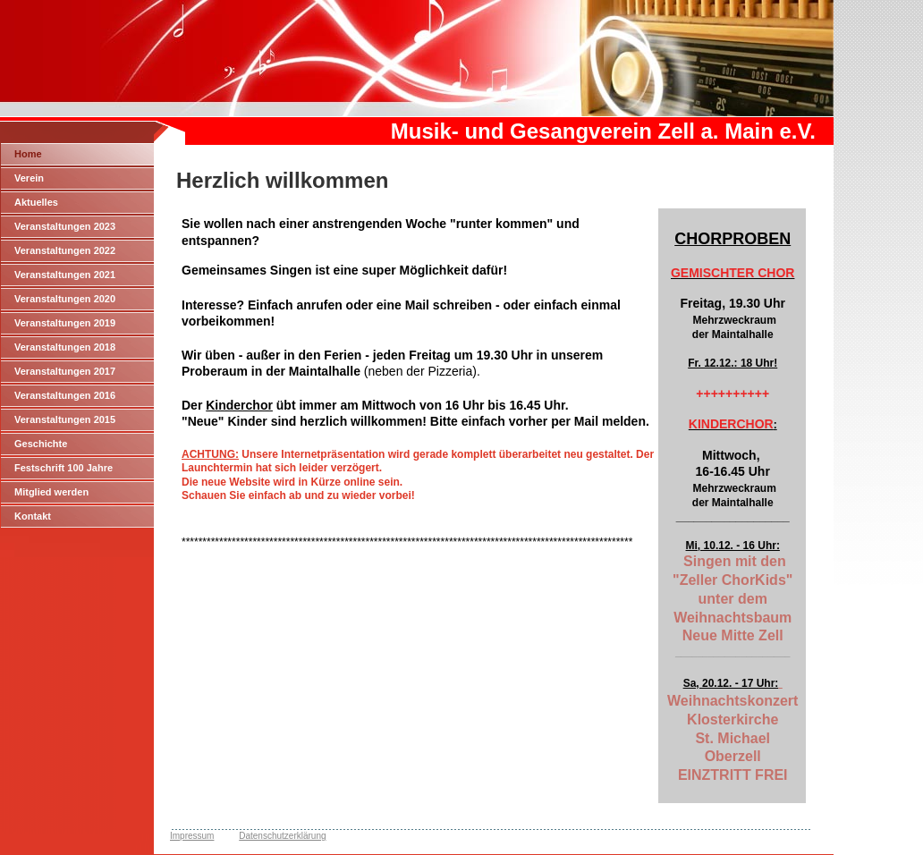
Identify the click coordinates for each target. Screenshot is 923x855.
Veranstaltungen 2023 (64, 226)
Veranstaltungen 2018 (64, 347)
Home (28, 153)
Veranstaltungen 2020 (64, 298)
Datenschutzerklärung (282, 836)
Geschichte (40, 443)
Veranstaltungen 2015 (64, 419)
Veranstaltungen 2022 (64, 250)
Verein (29, 178)
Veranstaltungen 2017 (64, 371)
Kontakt (32, 516)
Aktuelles (36, 202)
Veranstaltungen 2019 (64, 322)
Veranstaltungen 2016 (64, 395)
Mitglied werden (51, 492)
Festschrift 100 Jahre (63, 467)
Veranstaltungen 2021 (64, 274)
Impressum (192, 836)
